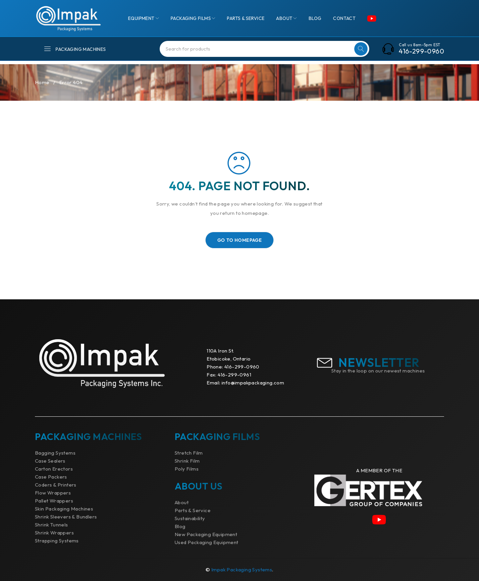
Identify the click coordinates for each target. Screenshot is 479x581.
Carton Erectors (54, 469)
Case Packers (51, 477)
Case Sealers (50, 461)
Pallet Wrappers (54, 501)
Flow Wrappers (53, 493)
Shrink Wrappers (54, 532)
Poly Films (187, 469)
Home (42, 82)
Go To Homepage (239, 240)
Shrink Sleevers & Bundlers (66, 516)
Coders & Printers (56, 485)
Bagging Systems (55, 453)
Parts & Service (193, 510)
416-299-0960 (421, 51)
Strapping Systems (57, 540)
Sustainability (190, 518)
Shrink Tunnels (51, 524)
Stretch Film (189, 453)
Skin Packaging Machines (64, 509)
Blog (180, 526)
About (182, 502)
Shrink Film (187, 461)
